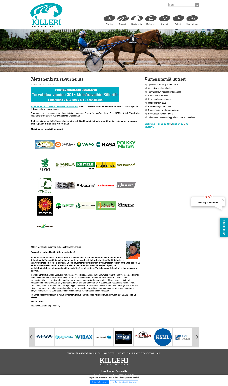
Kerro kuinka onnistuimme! (160, 99)
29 (165, 124)
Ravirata (123, 24)
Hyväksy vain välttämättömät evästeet (124, 382)
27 (159, 124)
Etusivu (109, 24)
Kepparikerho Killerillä (158, 95)
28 (162, 124)
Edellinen (149, 124)
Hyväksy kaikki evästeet (99, 382)
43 (187, 124)
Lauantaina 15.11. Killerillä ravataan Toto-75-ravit (54, 106)
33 (176, 124)
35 (182, 124)
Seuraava (149, 127)
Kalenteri (150, 24)
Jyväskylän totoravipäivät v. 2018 (163, 84)
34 (179, 124)
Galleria (178, 24)
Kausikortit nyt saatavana (159, 106)
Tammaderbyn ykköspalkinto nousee (164, 92)
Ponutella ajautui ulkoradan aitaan (163, 110)
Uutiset (164, 24)
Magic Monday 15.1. (157, 103)
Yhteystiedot (192, 24)
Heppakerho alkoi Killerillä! (160, 88)
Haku (158, 353)
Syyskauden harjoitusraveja (160, 114)
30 (168, 124)
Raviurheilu (136, 24)
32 (173, 124)
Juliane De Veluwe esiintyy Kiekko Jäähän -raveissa (171, 117)
